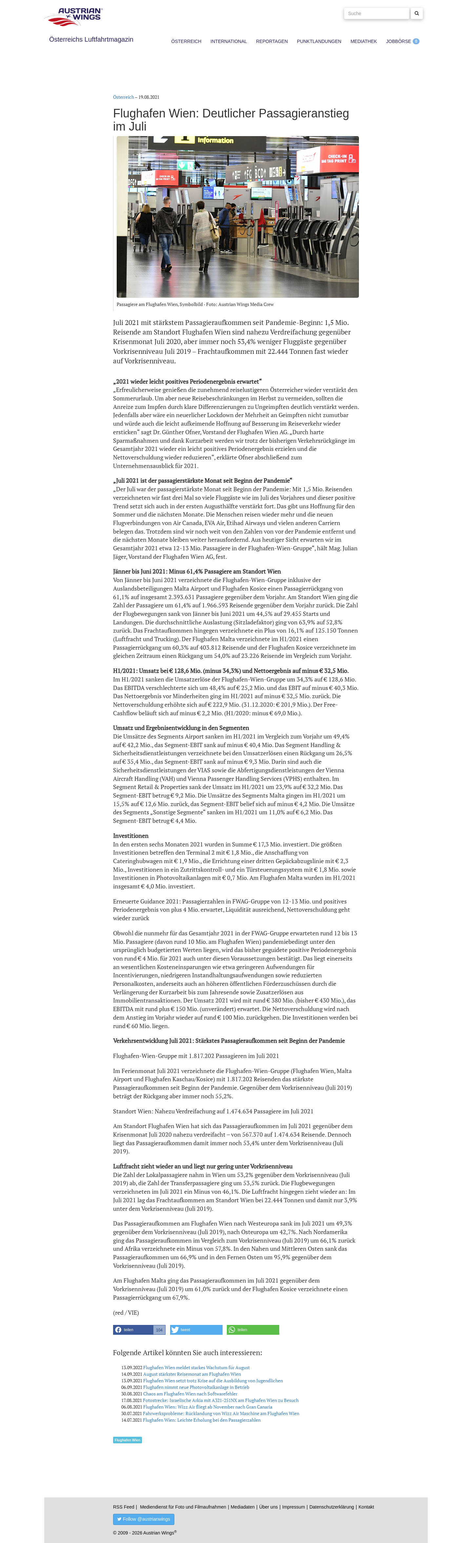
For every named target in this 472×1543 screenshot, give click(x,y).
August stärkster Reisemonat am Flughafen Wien (192, 1374)
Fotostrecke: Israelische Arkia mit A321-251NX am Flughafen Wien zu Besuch (221, 1400)
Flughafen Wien (127, 1440)
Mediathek (363, 41)
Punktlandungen (319, 41)
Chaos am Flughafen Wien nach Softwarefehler (190, 1394)
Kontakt (366, 1507)
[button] (139, 1330)
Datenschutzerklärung (331, 1507)
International (228, 41)
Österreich (186, 41)
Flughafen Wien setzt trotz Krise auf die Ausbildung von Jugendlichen (213, 1380)
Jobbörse (398, 41)
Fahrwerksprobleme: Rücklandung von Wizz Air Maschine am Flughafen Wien (221, 1413)
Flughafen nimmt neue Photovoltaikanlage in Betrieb (196, 1387)
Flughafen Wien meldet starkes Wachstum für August (196, 1367)
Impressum (293, 1507)
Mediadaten (243, 1507)
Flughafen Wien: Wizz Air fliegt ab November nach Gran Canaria (207, 1407)
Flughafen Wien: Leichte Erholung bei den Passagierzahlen (202, 1420)
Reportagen (272, 41)
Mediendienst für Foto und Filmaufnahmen (183, 1507)
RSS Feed (123, 1507)
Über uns (268, 1507)
